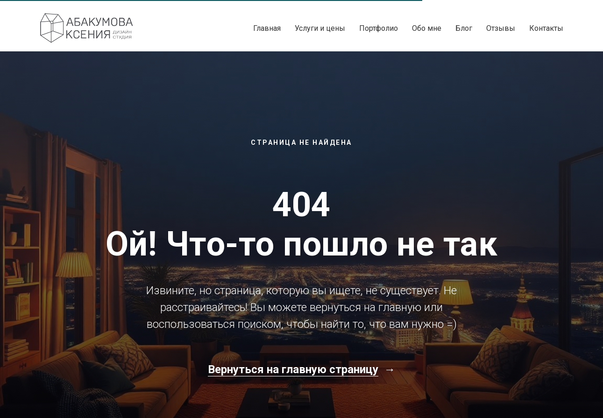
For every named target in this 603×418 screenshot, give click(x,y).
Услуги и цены (320, 28)
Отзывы (500, 28)
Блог (463, 28)
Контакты (546, 28)
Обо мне (426, 28)
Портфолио (378, 28)
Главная (267, 28)
